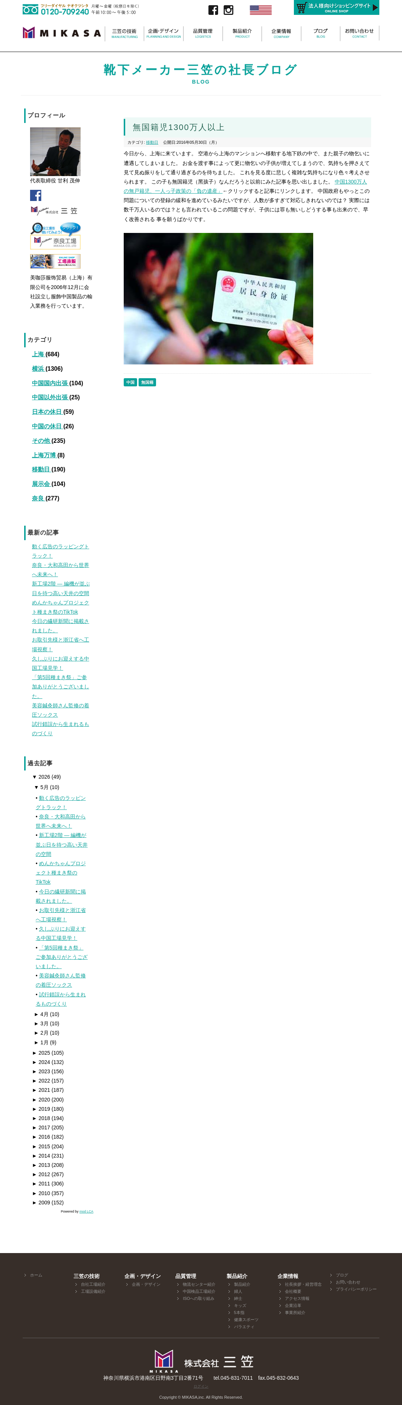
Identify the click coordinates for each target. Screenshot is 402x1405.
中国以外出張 (50, 397)
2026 (41, 777)
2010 (41, 1193)
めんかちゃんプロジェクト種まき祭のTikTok (61, 872)
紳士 (238, 1298)
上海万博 (44, 455)
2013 (41, 1165)
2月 (41, 1033)
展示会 (41, 484)
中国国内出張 (50, 383)
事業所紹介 (295, 1312)
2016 (41, 1137)
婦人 (238, 1291)
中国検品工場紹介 (199, 1291)
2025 (41, 1053)
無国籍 (147, 382)
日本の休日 (47, 412)
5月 (41, 787)
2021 (41, 1090)
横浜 (38, 369)
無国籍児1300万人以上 (179, 127)
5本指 (239, 1312)
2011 (41, 1184)
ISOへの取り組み (198, 1298)
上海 (38, 354)
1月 (41, 1042)
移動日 (41, 469)
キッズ (240, 1305)
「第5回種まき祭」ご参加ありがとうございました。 (62, 957)
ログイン (201, 1386)
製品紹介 (242, 1284)
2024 (41, 1062)
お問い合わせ (348, 1282)
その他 (41, 441)
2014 (41, 1156)
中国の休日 (47, 426)
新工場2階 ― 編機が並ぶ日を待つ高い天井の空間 (62, 844)
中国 (130, 382)
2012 (41, 1174)
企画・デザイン (146, 1284)
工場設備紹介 (93, 1291)
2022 (41, 1081)
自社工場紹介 (93, 1284)
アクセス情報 (297, 1298)
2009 (41, 1203)
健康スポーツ (246, 1319)
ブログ (342, 1275)
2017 (41, 1127)
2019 (41, 1109)
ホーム (36, 1275)
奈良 (38, 498)
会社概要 (293, 1291)
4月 (41, 1014)
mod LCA (87, 1211)
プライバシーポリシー (356, 1289)
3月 (41, 1023)
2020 (41, 1100)
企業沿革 (293, 1305)
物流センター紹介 (199, 1284)
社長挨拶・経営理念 (303, 1284)
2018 (41, 1118)
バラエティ (244, 1326)
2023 (41, 1071)
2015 (41, 1146)
